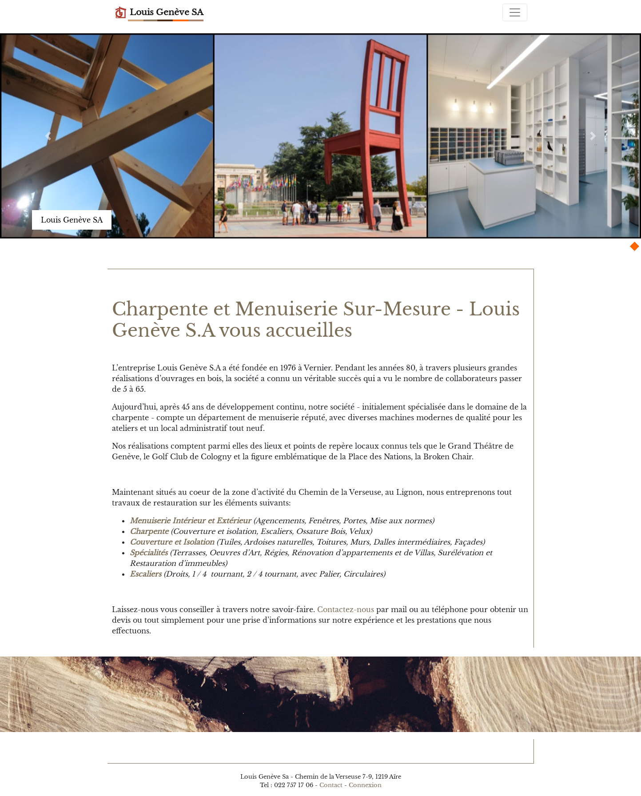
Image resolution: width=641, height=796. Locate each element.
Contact (330, 785)
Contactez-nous (345, 609)
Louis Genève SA (158, 12)
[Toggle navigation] (514, 12)
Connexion (365, 785)
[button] (48, 135)
